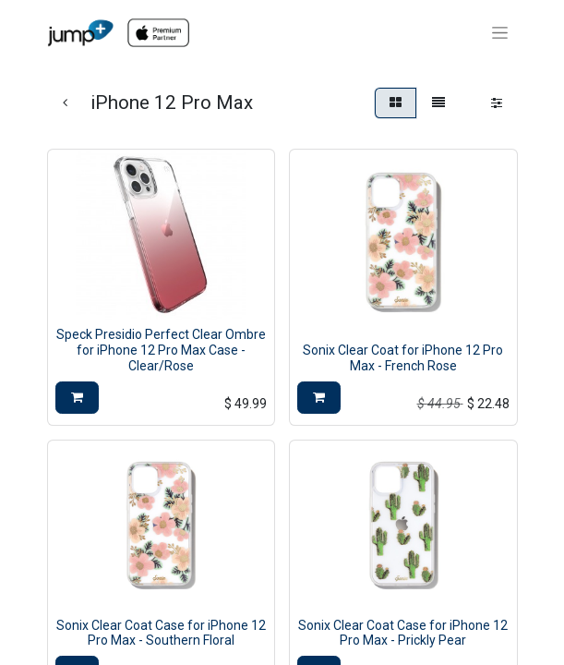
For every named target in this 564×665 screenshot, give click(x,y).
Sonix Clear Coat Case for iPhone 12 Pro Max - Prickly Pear (403, 633)
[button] (77, 397)
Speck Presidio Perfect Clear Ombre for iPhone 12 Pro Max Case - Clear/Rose (161, 350)
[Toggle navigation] (500, 33)
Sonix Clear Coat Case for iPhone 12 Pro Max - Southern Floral (161, 633)
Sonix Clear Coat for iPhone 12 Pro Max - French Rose (403, 358)
